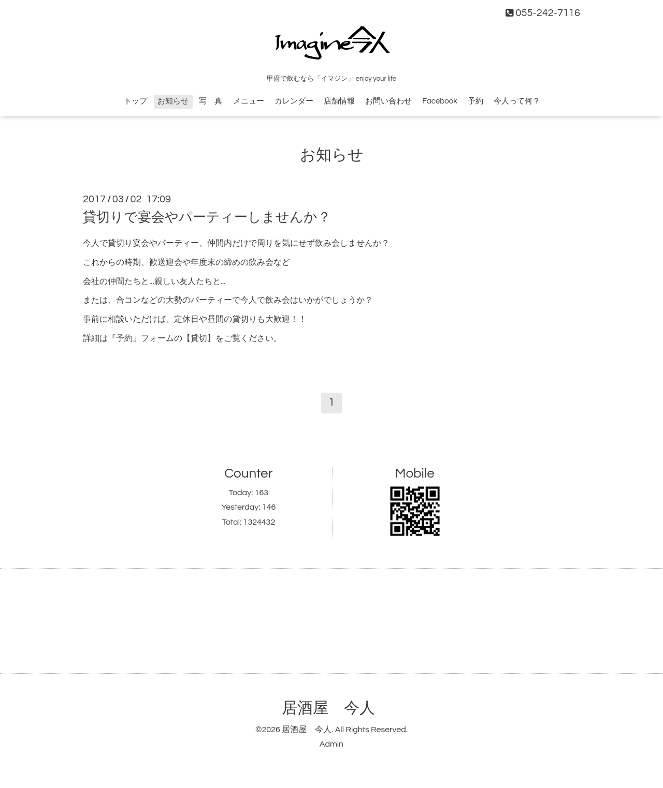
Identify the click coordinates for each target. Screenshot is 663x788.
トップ (135, 101)
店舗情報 (339, 101)
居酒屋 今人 (328, 708)
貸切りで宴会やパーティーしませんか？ (207, 217)
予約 (475, 101)
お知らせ (173, 101)
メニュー (248, 101)
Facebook (439, 101)
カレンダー (294, 101)
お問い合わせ (388, 101)
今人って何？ (517, 101)
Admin (331, 744)
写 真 (210, 101)
